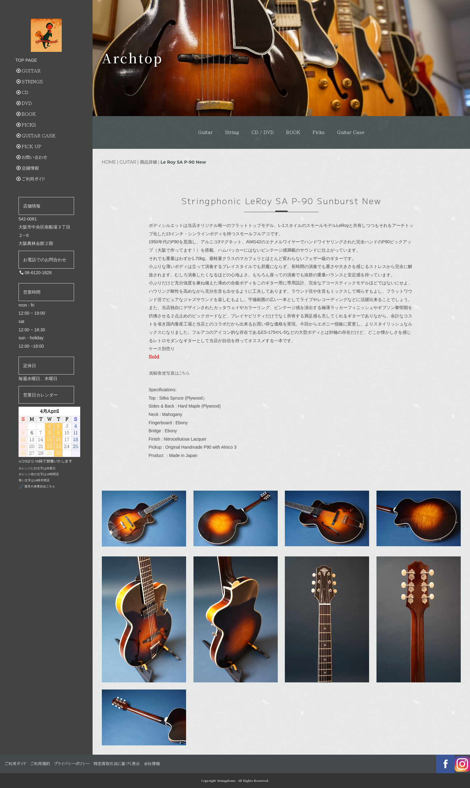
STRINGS (29, 81)
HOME (109, 162)
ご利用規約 (40, 764)
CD (22, 92)
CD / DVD (263, 132)
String (232, 132)
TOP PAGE (26, 60)
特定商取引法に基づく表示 (117, 764)
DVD (24, 103)
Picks (319, 132)
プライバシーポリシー (71, 764)
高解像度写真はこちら (169, 373)
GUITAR (127, 162)
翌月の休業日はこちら (37, 486)
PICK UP (28, 146)
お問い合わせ (31, 157)
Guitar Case (350, 132)
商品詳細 (148, 162)
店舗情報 (27, 168)
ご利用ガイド (30, 179)
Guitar (205, 132)
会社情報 (152, 764)
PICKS (26, 125)
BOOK (293, 132)
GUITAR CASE (35, 135)
